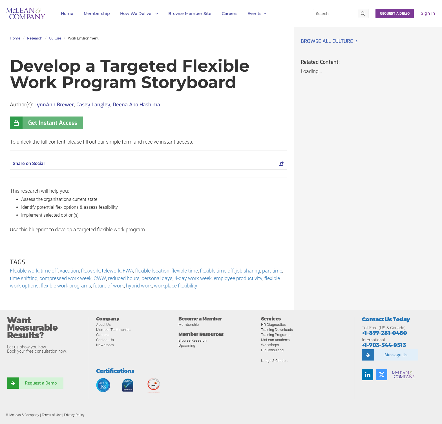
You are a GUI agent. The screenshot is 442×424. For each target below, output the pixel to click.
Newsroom (105, 345)
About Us (103, 325)
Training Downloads (277, 330)
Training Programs (276, 335)
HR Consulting (272, 350)
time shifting (23, 279)
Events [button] (256, 13)
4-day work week (192, 279)
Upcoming (186, 346)
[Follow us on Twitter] (381, 375)
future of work (108, 286)
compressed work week (65, 279)
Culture (55, 38)
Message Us (396, 355)
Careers (102, 335)
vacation (69, 271)
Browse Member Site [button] (189, 13)
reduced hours (123, 279)
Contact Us (105, 340)
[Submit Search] (363, 13)
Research (34, 38)
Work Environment (83, 38)
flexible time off (217, 271)
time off (49, 271)
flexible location (152, 271)
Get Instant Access (52, 123)
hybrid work (139, 286)
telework (111, 271)
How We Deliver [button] (139, 13)
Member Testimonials (113, 330)
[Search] (333, 13)
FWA (128, 271)
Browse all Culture (327, 41)
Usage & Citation (274, 361)
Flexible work (24, 271)
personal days (156, 279)
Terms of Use (51, 415)
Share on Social (148, 163)
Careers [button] (229, 13)
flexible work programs (66, 286)
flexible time (184, 271)
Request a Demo (41, 383)
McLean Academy (275, 340)
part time (272, 271)
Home (67, 13)
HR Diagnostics (273, 325)
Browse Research (192, 341)
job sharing (248, 271)
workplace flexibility (175, 286)
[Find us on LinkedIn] (367, 375)
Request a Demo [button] (395, 13)
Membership (97, 13)
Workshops (270, 345)
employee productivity (237, 279)
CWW (100, 279)
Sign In (428, 13)
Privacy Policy (74, 415)
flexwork (90, 271)
